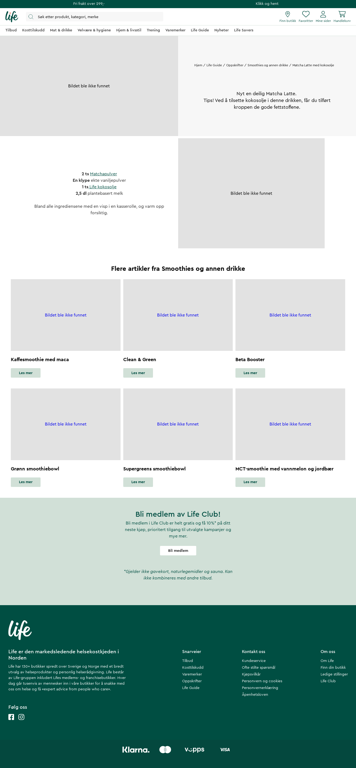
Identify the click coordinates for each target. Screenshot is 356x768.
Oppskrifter (234, 65)
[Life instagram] (21, 722)
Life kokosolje (102, 187)
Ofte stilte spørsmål (258, 668)
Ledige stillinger (334, 674)
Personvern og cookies (262, 681)
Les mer (25, 373)
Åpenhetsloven (255, 695)
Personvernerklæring (260, 688)
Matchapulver (103, 174)
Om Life (327, 661)
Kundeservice (254, 661)
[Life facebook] (11, 722)
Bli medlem (178, 551)
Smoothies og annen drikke (267, 65)
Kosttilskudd (193, 668)
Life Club (328, 681)
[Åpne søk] (94, 16)
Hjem (198, 65)
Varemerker (192, 674)
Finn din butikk (333, 668)
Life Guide (214, 65)
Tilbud (187, 661)
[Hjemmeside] (11, 16)
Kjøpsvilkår (251, 674)
